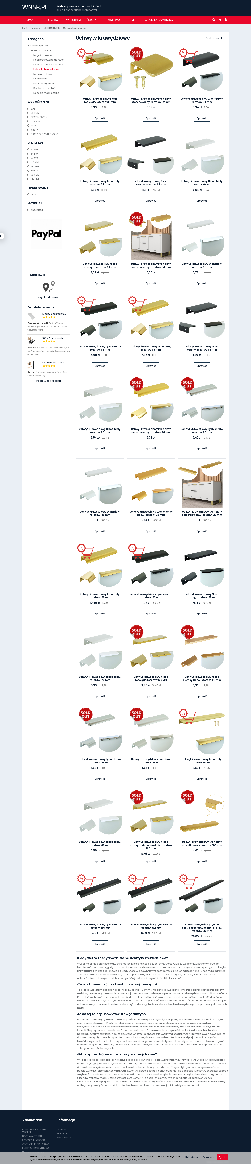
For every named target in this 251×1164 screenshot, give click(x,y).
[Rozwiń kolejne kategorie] (182, 20)
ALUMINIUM (35, 209)
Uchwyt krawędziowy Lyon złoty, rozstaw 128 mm (100, 596)
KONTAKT (62, 1132)
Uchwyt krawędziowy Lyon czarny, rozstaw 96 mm (100, 348)
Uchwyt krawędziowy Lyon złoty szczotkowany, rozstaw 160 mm (202, 844)
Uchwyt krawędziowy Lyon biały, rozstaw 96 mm (202, 266)
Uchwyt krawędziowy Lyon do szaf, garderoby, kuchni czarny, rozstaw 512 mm (202, 928)
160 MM (33, 166)
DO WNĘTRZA (111, 20)
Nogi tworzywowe (43, 83)
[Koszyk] (220, 20)
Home (29, 20)
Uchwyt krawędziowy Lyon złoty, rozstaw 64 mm (100, 183)
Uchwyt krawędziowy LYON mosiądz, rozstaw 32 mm (100, 100)
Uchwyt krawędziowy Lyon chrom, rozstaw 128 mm (100, 761)
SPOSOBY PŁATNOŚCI (33, 1138)
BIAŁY (32, 108)
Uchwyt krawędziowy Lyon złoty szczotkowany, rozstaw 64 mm (151, 266)
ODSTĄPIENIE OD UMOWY (36, 1142)
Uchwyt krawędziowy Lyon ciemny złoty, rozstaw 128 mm (151, 513)
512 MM (33, 179)
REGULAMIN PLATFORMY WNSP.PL (35, 1129)
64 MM (32, 153)
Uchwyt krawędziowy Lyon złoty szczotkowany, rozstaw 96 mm (151, 431)
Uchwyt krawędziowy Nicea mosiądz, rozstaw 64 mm (100, 266)
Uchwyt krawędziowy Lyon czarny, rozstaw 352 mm (151, 926)
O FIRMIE (61, 1128)
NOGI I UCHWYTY (40, 50)
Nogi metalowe (42, 74)
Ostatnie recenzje (40, 307)
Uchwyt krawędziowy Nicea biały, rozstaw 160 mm (100, 844)
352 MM (33, 175)
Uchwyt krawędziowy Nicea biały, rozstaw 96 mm (100, 431)
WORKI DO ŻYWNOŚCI (159, 20)
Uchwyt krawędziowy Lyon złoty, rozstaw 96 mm (151, 348)
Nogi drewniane (42, 55)
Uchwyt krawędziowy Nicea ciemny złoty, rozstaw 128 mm (202, 678)
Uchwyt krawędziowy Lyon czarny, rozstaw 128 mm (151, 596)
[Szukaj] (214, 20)
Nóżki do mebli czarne (46, 93)
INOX (31, 125)
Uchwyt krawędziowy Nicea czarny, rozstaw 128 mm (202, 596)
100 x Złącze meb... (53, 338)
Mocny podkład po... (54, 313)
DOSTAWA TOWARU (33, 1134)
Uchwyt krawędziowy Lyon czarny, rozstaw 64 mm (202, 100)
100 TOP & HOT (50, 20)
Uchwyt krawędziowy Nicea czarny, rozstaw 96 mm (202, 348)
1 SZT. (32, 194)
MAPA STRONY (65, 1136)
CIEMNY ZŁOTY (37, 117)
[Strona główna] (35, 7)
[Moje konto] (226, 20)
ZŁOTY (32, 130)
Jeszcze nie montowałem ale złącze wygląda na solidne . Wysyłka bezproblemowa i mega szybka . (48, 351)
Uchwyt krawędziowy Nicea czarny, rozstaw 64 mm (151, 183)
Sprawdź (100, 118)
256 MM (33, 170)
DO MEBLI (132, 20)
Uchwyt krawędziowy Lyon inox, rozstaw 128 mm (151, 761)
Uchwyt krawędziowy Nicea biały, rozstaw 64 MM (202, 183)
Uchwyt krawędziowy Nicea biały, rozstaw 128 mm (100, 678)
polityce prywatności (135, 1159)
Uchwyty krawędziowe (46, 69)
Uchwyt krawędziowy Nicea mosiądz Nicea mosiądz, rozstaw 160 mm (151, 846)
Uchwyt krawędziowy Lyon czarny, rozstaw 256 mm (100, 926)
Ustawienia (191, 1157)
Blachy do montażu (44, 88)
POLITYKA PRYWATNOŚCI (35, 1146)
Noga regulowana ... (54, 362)
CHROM (33, 113)
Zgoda (222, 1157)
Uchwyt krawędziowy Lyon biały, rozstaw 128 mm (100, 513)
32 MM (32, 149)
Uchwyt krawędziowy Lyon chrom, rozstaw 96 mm (202, 431)
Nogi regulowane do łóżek (48, 59)
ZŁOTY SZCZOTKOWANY (43, 134)
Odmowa (208, 1157)
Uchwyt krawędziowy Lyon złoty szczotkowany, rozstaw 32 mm (151, 100)
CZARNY (33, 121)
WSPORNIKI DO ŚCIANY (81, 20)
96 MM (32, 158)
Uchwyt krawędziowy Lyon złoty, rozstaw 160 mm (202, 761)
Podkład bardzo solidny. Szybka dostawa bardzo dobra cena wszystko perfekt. (47, 326)
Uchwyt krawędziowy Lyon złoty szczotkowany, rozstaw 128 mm (202, 513)
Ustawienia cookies (33, 1150)
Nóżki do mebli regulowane (49, 64)
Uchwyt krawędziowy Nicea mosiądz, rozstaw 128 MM (151, 678)
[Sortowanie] (214, 38)
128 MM (33, 162)
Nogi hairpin (40, 78)
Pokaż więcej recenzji (48, 380)
